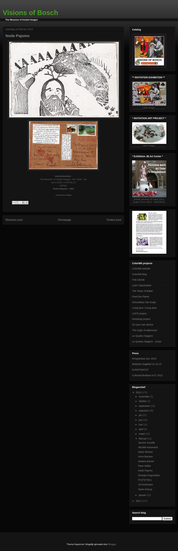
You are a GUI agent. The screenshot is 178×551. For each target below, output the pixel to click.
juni (141, 420)
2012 (139, 501)
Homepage (64, 219)
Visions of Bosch (30, 12)
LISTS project (139, 313)
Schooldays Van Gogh (144, 302)
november (144, 396)
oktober (143, 401)
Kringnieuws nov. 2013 (144, 358)
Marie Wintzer (145, 452)
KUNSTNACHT (140, 369)
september (145, 406)
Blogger (112, 544)
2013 (139, 392)
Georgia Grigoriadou (149, 475)
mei (141, 424)
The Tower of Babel (142, 291)
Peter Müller (144, 466)
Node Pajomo (145, 470)
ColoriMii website (141, 268)
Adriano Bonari (146, 461)
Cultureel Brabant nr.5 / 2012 (147, 375)
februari (143, 438)
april (141, 429)
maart (142, 433)
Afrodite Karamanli (148, 447)
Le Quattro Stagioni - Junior (146, 341)
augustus (144, 410)
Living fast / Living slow (144, 308)
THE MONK (138, 279)
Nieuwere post (14, 219)
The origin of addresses (144, 330)
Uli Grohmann (145, 484)
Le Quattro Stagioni (142, 336)
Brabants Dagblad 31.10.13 (146, 364)
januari (143, 495)
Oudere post (113, 219)
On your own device (142, 324)
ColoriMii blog (139, 274)
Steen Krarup (145, 489)
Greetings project (141, 319)
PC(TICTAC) (144, 480)
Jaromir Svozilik (146, 442)
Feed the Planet (140, 296)
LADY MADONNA (141, 285)
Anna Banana (145, 456)
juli (140, 415)
